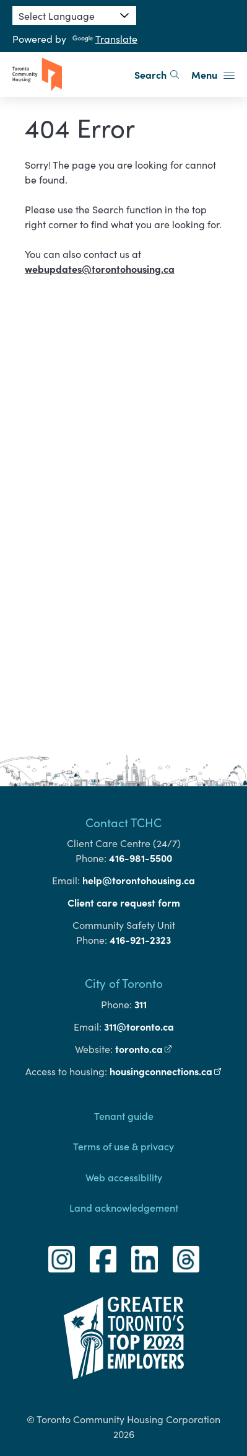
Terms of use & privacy (123, 1146)
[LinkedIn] (144, 1259)
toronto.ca (144, 1048)
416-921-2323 (140, 939)
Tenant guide (124, 1115)
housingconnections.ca (166, 1071)
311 (140, 1004)
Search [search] (156, 74)
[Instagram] (61, 1259)
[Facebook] (103, 1259)
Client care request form (123, 902)
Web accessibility (123, 1177)
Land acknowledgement (123, 1207)
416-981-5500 (140, 857)
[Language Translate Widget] (74, 15)
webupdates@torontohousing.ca (100, 268)
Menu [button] (213, 74)
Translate (104, 38)
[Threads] (186, 1259)
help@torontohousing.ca (138, 880)
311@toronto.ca (139, 1026)
